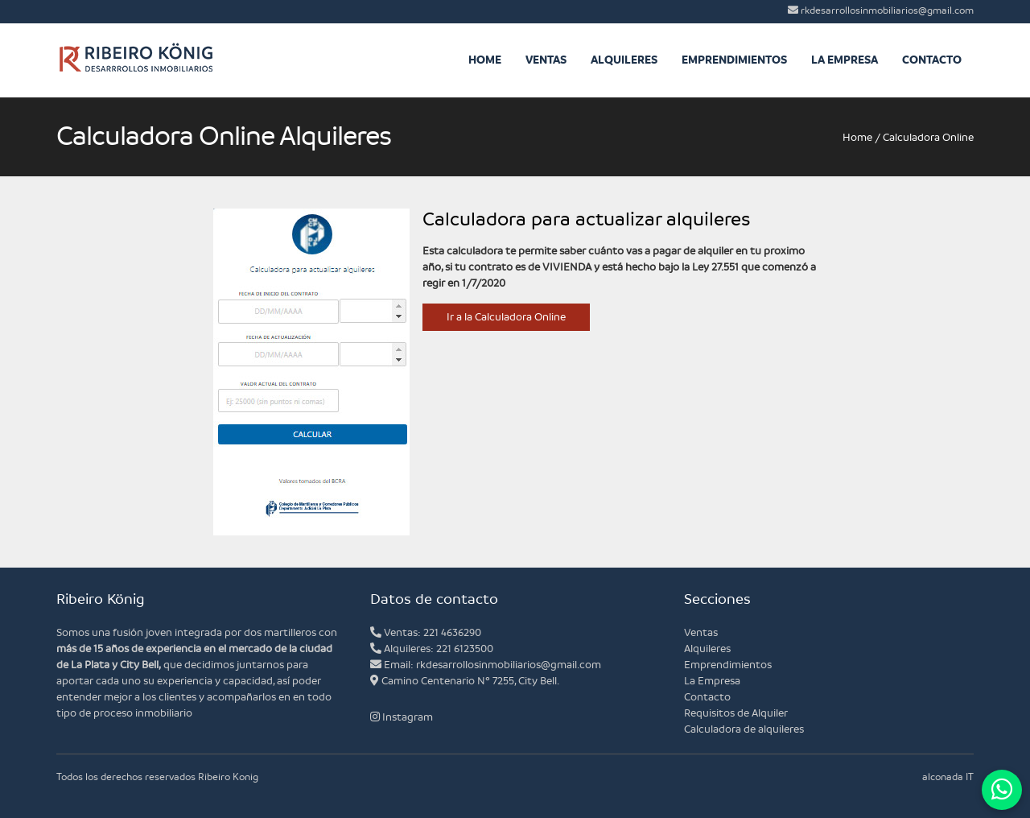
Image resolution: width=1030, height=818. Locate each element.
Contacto (932, 60)
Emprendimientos (734, 60)
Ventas (545, 60)
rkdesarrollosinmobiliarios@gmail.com (881, 11)
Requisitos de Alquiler (736, 713)
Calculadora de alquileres (744, 729)
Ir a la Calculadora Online (506, 317)
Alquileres (624, 60)
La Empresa (844, 60)
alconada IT (948, 777)
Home (484, 60)
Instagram (401, 717)
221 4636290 (452, 632)
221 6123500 (464, 649)
